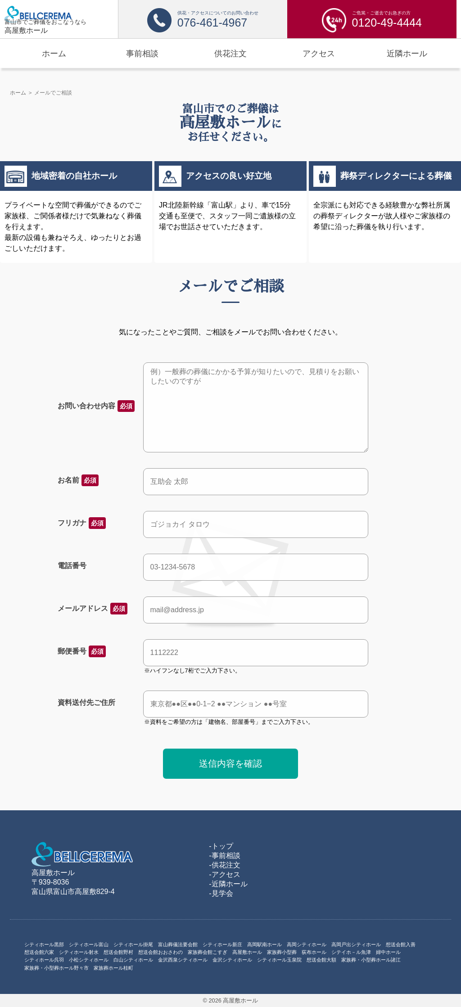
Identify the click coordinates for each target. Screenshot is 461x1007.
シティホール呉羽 (44, 959)
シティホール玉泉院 (279, 959)
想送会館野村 (118, 952)
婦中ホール (388, 952)
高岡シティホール (306, 944)
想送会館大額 (321, 959)
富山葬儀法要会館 (178, 944)
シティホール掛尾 (133, 944)
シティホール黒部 (44, 944)
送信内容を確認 (230, 763)
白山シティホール (133, 959)
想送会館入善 (401, 944)
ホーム (18, 92)
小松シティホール (88, 959)
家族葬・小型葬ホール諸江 (371, 959)
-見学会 (221, 893)
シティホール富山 (88, 944)
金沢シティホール (232, 959)
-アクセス (224, 874)
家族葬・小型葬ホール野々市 (56, 968)
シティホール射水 (79, 952)
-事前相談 (224, 855)
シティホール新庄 (222, 944)
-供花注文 (224, 865)
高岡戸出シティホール (356, 944)
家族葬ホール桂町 (113, 968)
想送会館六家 (39, 952)
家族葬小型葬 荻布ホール (296, 952)
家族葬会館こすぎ (207, 952)
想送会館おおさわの (160, 952)
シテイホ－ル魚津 (351, 952)
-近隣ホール (228, 884)
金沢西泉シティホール (183, 959)
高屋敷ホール (247, 952)
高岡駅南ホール (264, 944)
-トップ (221, 846)
